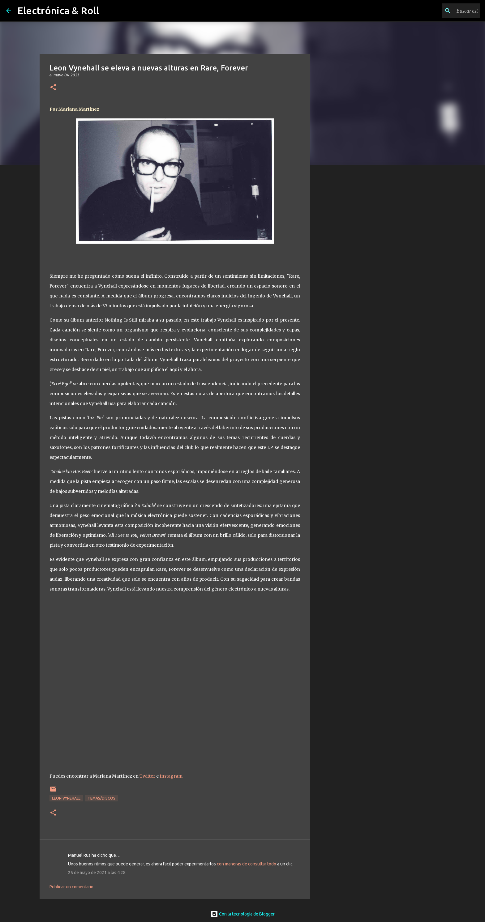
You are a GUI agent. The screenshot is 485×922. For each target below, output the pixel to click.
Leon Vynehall (66, 798)
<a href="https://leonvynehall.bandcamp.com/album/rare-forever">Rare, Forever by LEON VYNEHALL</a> (175, 671)
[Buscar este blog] (447, 10)
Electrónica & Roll (58, 10)
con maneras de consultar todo (246, 863)
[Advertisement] (341, 267)
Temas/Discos (101, 798)
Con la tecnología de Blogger (243, 913)
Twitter (147, 776)
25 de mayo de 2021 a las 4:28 (97, 872)
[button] (53, 87)
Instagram (171, 776)
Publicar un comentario (71, 886)
